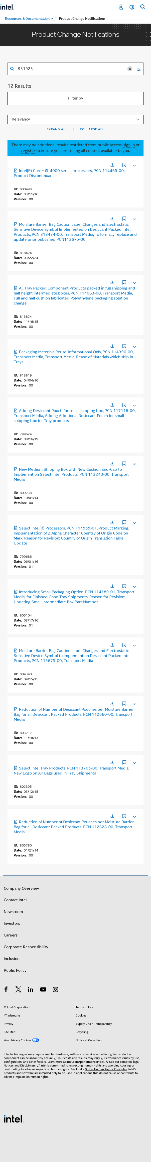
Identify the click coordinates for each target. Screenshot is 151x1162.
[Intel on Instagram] (55, 990)
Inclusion (11, 958)
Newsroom (13, 911)
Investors (12, 923)
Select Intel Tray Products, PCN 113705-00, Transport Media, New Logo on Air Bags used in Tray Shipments (71, 771)
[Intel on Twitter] (18, 990)
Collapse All (92, 129)
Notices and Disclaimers (20, 1065)
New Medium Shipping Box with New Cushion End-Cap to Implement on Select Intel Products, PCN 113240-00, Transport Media (71, 474)
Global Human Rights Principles (106, 1069)
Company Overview (21, 888)
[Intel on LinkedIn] (30, 990)
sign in (129, 145)
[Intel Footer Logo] (14, 1118)
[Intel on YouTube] (43, 990)
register (28, 150)
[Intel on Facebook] (6, 990)
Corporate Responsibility (26, 947)
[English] (132, 7)
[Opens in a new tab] (112, 165)
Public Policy (15, 970)
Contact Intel (15, 900)
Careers (10, 935)
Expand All (57, 129)
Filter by (75, 98)
